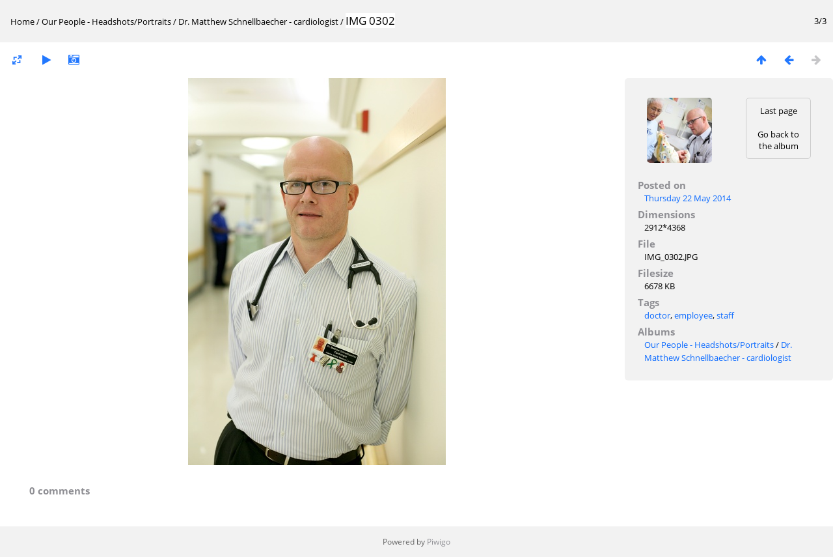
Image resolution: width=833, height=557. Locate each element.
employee (693, 315)
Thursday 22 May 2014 (687, 198)
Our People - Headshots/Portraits (106, 21)
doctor (657, 315)
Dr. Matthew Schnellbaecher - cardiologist (258, 21)
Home (22, 21)
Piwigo (438, 541)
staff (725, 315)
